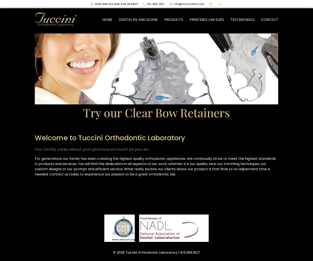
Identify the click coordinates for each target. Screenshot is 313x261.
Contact (269, 19)
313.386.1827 (190, 252)
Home (107, 19)
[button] (39, 78)
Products (173, 19)
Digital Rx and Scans (138, 19)
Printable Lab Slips (207, 19)
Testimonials (242, 19)
